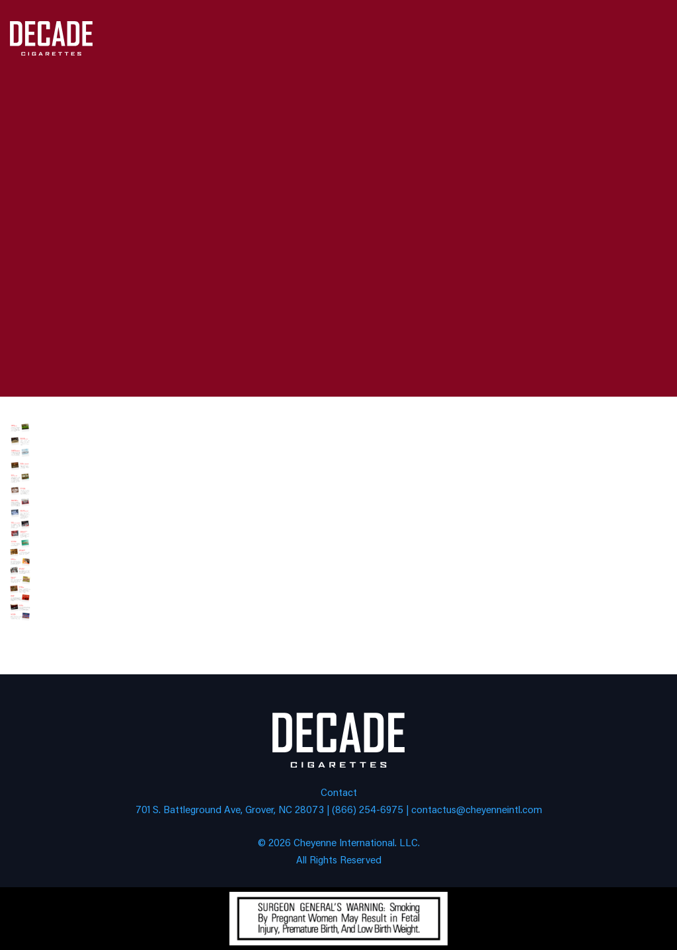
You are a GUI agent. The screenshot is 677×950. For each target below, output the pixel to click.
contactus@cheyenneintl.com (476, 809)
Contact (339, 792)
